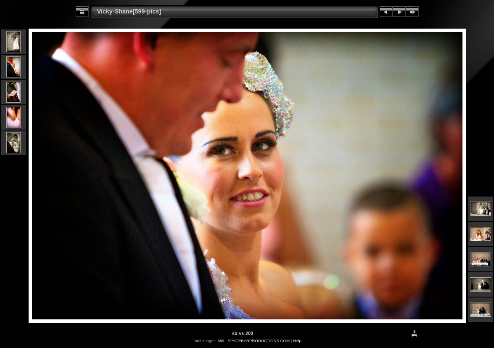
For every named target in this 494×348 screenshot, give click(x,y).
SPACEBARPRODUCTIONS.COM (258, 340)
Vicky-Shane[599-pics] (129, 11)
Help (297, 340)
